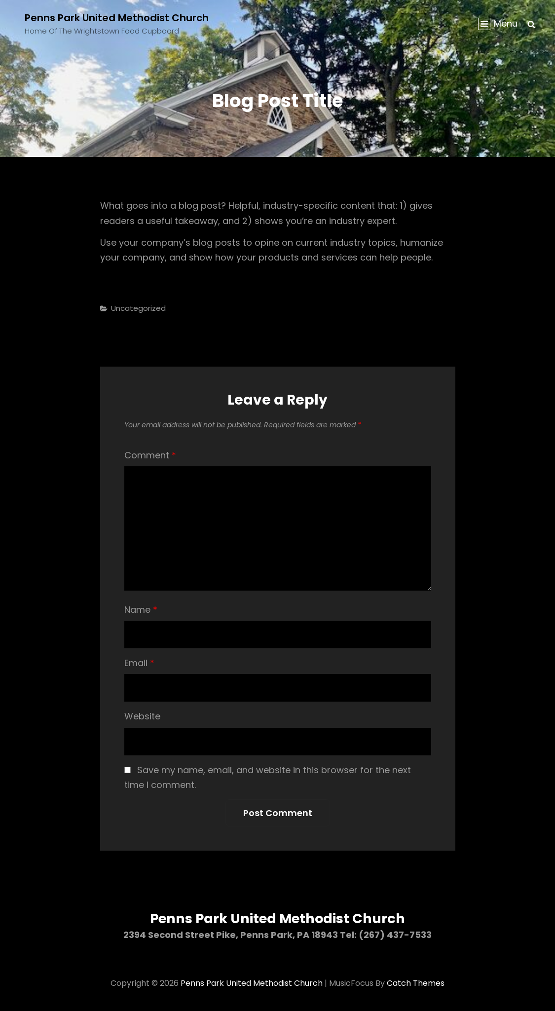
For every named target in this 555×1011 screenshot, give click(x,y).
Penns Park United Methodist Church (117, 18)
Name (140, 609)
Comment (150, 455)
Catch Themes (415, 983)
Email (139, 663)
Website (142, 716)
